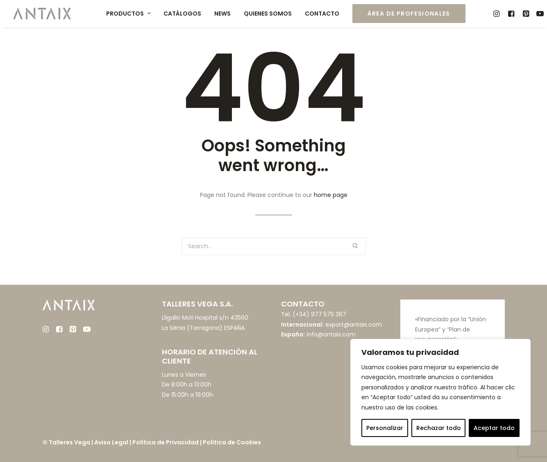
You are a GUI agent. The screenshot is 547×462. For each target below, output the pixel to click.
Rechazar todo (438, 428)
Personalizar (384, 428)
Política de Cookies (232, 442)
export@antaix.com (353, 324)
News (222, 13)
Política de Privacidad (165, 442)
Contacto (322, 13)
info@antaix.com (331, 334)
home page (330, 195)
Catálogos (182, 13)
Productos (128, 13)
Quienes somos (268, 13)
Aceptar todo (494, 428)
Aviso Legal (111, 442)
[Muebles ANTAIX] (42, 13)
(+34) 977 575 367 (319, 314)
